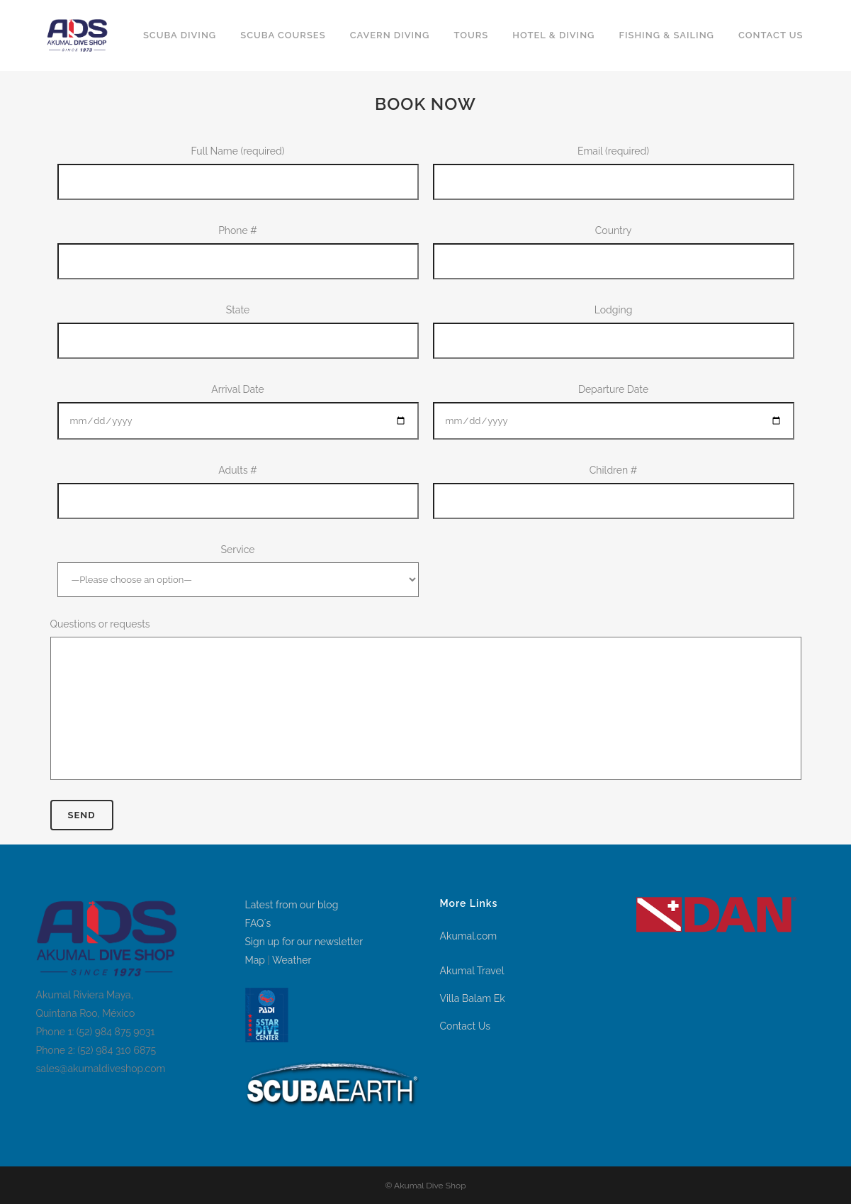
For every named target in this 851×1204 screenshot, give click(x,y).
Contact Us (465, 1026)
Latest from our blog (292, 904)
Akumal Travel (472, 970)
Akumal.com (468, 936)
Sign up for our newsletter (304, 941)
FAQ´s (258, 923)
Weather (291, 960)
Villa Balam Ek (472, 998)
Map (255, 960)
